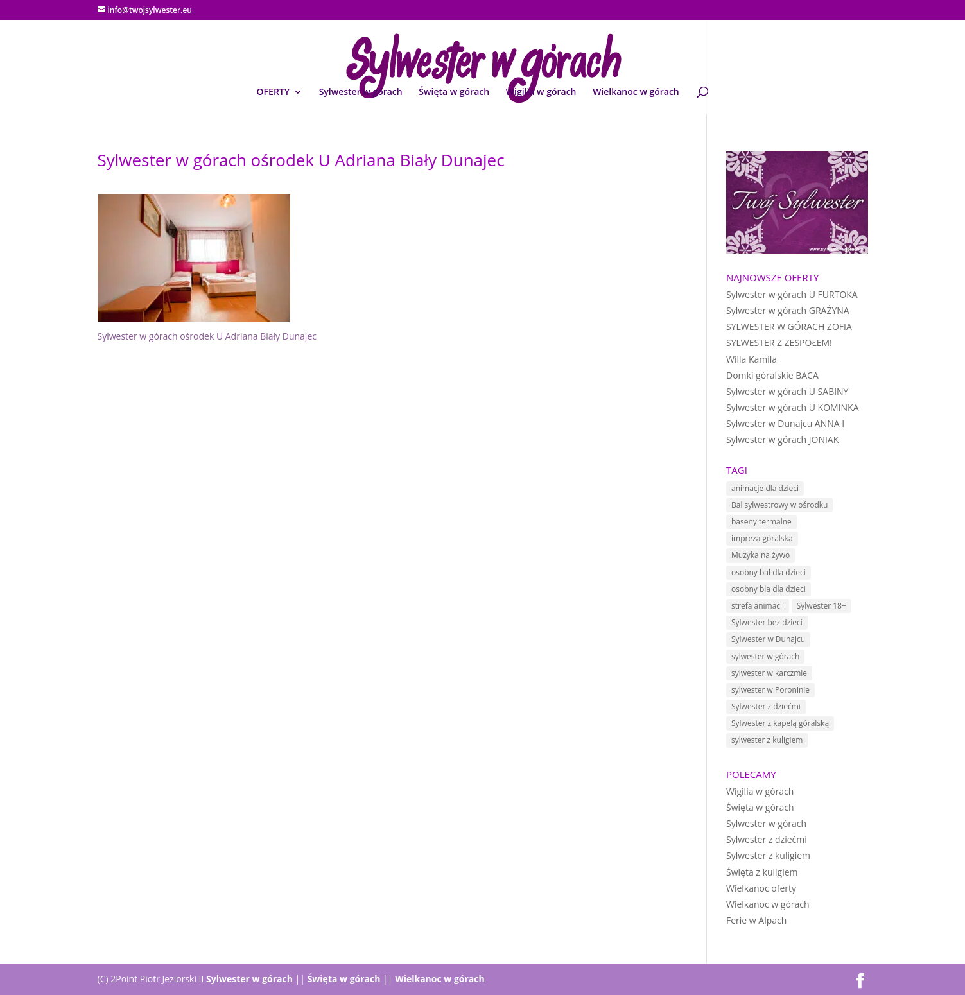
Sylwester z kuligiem (768, 855)
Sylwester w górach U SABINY (787, 391)
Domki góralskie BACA (772, 375)
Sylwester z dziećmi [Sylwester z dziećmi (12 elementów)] (766, 706)
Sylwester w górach (361, 92)
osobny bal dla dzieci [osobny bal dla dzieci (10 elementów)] (768, 572)
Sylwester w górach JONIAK (782, 439)
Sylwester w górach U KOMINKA (792, 407)
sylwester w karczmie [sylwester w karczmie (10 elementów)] (769, 673)
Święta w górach (454, 92)
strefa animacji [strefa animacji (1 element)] (757, 605)
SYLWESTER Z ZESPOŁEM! (779, 342)
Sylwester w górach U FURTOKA (792, 294)
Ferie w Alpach (756, 920)
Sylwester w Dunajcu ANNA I (785, 423)
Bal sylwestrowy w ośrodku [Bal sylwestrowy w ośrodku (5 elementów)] (779, 504)
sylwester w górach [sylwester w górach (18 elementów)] (765, 656)
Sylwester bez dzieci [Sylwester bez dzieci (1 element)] (767, 622)
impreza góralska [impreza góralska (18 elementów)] (762, 538)
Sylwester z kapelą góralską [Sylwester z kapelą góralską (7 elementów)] (780, 723)
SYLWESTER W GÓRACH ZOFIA (789, 326)
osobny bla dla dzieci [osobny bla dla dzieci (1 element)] (768, 589)
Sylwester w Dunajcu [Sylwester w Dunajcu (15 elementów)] (768, 639)
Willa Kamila (751, 359)
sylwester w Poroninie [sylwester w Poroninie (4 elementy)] (770, 689)
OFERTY (273, 92)
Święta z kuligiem (762, 872)
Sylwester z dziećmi (766, 839)
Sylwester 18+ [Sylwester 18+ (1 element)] (821, 605)
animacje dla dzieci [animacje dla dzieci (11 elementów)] (765, 488)
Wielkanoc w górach (636, 92)
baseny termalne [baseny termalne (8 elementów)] (761, 521)
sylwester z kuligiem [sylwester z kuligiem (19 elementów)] (767, 739)
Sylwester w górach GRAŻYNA (787, 310)
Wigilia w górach (541, 92)
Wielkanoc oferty (761, 888)
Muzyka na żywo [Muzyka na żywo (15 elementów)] (760, 554)
